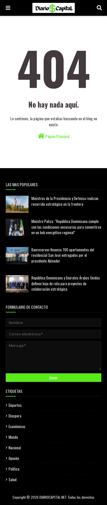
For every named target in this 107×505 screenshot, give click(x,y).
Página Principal (53, 136)
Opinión (14, 458)
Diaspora (15, 416)
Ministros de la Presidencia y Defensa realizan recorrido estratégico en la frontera (64, 201)
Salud (13, 479)
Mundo (13, 437)
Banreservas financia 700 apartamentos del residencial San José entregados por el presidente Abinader (62, 255)
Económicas (17, 426)
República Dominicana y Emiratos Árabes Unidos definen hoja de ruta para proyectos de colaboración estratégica (65, 283)
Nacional (15, 447)
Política (14, 469)
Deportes (15, 405)
